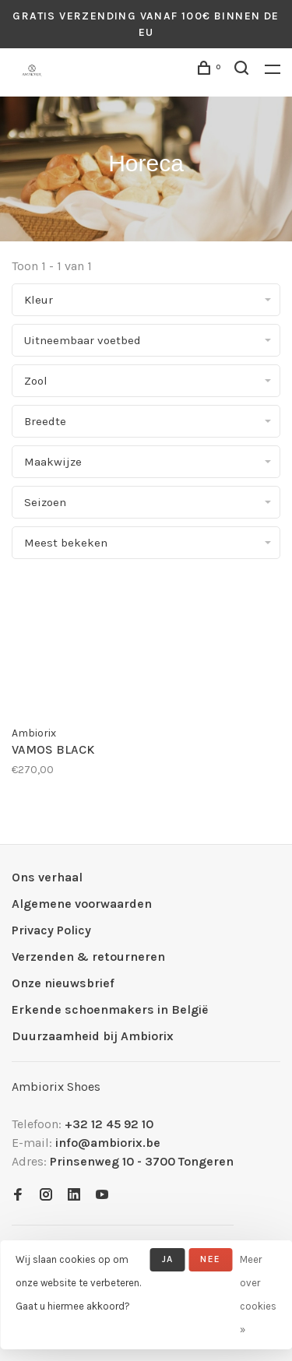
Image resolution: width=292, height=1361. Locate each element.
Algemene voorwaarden (82, 903)
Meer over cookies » (258, 1294)
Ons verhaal (47, 877)
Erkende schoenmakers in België (110, 1009)
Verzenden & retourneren (88, 956)
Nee (210, 1259)
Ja (167, 1259)
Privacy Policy (51, 930)
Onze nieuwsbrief (63, 983)
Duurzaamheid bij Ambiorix (93, 1036)
